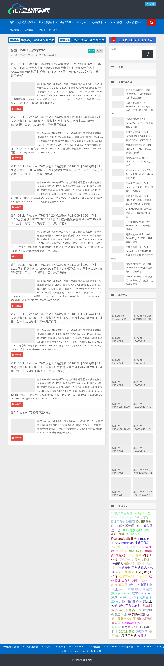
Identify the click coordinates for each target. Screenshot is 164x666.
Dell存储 (46, 646)
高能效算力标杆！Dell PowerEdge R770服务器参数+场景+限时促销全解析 (139, 136)
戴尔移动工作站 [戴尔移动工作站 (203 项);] (132, 623)
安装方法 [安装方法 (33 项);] (130, 563)
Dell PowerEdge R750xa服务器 (84, 646)
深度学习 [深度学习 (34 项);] (142, 631)
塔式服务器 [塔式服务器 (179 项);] (142, 559)
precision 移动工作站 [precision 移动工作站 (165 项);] (135, 542)
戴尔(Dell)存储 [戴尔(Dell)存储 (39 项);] (125, 572)
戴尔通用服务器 (25, 22)
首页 (12, 22)
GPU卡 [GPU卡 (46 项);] (123, 534)
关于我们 (53, 30)
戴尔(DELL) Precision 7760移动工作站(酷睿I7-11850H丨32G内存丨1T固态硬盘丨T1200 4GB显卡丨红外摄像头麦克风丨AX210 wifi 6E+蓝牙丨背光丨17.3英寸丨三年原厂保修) (57, 170)
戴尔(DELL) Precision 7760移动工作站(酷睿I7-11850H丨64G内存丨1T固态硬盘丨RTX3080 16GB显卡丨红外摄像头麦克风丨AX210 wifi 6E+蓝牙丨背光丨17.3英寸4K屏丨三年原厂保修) (56, 367)
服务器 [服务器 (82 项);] (115, 627)
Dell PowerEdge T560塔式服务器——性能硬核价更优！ (139, 213)
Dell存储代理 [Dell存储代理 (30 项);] (142, 513)
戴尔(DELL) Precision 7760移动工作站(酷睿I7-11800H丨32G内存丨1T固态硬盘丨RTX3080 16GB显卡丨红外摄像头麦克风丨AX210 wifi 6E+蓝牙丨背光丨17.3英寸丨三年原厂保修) (56, 317)
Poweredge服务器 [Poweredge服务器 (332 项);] (124, 538)
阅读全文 (16, 108)
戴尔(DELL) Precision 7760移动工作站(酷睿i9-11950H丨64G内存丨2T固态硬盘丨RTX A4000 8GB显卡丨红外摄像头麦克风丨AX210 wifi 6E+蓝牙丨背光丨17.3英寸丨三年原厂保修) (55, 120)
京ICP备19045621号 (82, 660)
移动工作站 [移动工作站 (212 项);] (129, 635)
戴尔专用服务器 (46, 22)
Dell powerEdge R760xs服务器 (85, 651)
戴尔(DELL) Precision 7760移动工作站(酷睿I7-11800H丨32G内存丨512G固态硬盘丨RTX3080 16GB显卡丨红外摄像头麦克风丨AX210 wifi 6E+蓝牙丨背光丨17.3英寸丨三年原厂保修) (56, 219)
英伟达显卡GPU (99, 22)
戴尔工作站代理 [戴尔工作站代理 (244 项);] (130, 605)
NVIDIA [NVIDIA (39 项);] (134, 534)
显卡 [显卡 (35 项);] (147, 623)
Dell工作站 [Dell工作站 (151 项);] (141, 517)
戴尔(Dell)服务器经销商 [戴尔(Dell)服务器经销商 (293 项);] (135, 589)
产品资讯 (41, 30)
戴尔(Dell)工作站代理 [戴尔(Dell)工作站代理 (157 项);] (133, 576)
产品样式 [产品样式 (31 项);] (117, 547)
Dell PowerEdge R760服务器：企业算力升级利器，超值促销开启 (139, 280)
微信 (150, 3)
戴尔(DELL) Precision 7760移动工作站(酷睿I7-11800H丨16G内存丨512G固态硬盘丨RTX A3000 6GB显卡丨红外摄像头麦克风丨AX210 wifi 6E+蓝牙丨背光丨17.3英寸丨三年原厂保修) (56, 268)
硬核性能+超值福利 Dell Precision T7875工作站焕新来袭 (139, 161)
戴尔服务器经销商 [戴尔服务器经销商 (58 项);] (123, 618)
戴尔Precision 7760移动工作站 (30, 412)
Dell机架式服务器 (10, 646)
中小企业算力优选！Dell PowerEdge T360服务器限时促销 (139, 225)
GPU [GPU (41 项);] (114, 534)
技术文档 (14, 30)
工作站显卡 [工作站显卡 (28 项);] (123, 567)
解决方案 (28, 30)
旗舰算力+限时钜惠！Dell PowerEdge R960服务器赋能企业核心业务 (139, 268)
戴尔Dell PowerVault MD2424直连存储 (142, 450)
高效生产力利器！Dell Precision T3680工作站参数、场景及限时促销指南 (138, 200)
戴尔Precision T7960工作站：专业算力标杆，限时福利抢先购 (139, 174)
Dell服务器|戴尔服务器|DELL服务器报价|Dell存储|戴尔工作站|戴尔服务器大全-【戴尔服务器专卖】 (29, 8)
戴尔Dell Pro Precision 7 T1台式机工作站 (120, 319)
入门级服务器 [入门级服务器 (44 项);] (133, 547)
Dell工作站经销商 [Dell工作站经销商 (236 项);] (123, 521)
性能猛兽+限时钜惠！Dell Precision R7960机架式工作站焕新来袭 (138, 149)
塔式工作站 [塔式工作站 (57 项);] (126, 559)
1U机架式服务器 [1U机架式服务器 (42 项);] (121, 513)
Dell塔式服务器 (30, 646)
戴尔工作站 (65, 22)
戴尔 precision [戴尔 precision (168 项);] (121, 593)
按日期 (91, 51)
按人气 (99, 51)
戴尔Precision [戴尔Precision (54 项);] (141, 593)
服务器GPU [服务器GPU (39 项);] (129, 627)
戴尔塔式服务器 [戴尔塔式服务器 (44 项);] (131, 601)
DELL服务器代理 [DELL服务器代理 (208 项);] (122, 526)
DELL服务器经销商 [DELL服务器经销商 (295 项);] (135, 530)
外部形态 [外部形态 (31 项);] (117, 563)
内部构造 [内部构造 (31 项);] (121, 551)
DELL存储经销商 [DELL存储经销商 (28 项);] (122, 517)
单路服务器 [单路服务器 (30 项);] (135, 551)
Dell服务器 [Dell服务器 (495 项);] (143, 521)
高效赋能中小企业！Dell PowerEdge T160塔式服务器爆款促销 (139, 238)
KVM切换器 (116, 22)
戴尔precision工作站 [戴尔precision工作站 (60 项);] (124, 597)
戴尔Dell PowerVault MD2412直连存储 (121, 472)
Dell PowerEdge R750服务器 (118, 646)
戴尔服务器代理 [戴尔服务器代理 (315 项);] (130, 610)
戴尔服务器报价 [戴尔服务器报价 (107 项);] (138, 614)
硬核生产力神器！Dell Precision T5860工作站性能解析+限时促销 (139, 187)
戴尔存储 (81, 22)
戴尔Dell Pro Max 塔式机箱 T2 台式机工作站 (142, 319)
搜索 (113, 49)
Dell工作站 (60, 646)
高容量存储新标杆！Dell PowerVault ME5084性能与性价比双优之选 (139, 94)
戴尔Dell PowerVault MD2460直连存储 (121, 450)
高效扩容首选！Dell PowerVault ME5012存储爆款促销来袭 (139, 123)
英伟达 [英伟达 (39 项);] (142, 635)
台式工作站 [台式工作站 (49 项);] (134, 555)
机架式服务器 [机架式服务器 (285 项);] (125, 631)
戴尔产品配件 (132, 22)
